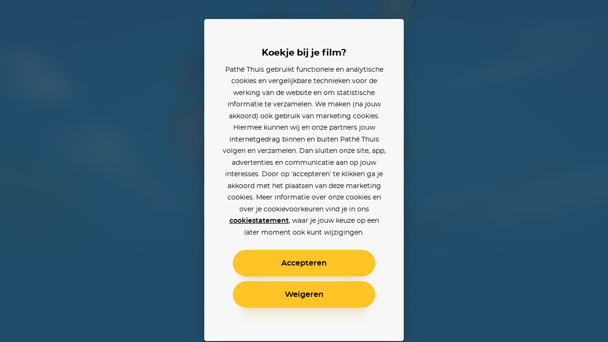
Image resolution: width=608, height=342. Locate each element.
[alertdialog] (304, 171)
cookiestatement (259, 221)
